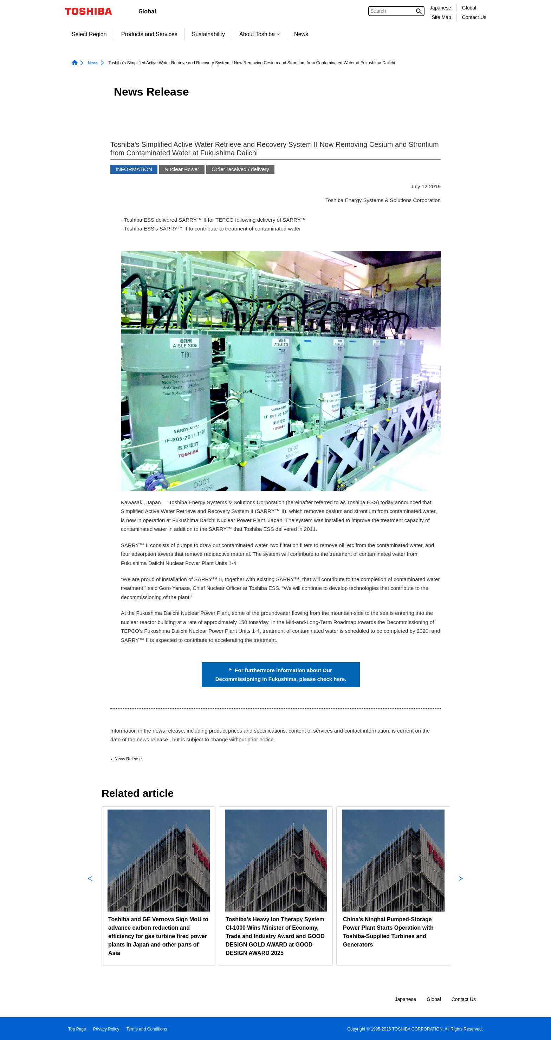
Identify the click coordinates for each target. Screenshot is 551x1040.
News (301, 34)
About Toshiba (259, 34)
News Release (128, 758)
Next (461, 886)
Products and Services (149, 34)
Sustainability (208, 34)
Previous (90, 886)
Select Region (89, 34)
